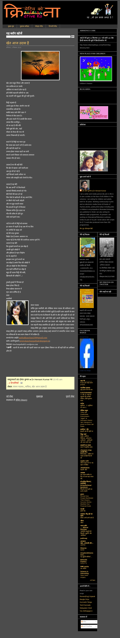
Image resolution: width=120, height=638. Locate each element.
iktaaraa (83, 548)
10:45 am (57, 379)
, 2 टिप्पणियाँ (13, 383)
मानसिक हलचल (85, 388)
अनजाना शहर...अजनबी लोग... (86, 542)
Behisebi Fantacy (83, 561)
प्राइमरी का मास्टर (85, 445)
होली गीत (82, 511)
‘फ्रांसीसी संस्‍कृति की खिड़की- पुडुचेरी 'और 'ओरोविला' (86, 533)
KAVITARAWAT (86, 393)
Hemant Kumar (84, 337)
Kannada (87, 605)
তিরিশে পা (83, 563)
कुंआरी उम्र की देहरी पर (86, 431)
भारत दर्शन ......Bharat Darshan (84, 527)
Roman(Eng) (84, 596)
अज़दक (82, 473)
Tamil (82, 605)
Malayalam (84, 608)
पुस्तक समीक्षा (24, 26)
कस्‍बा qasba (84, 566)
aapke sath (84, 461)
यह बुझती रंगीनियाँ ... (86, 557)
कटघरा (82, 550)
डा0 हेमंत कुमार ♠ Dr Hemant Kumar (94, 191)
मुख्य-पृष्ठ (11, 26)
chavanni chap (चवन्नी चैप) (86, 451)
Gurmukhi (83, 602)
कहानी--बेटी (83, 470)
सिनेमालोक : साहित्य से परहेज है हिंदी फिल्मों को (86, 456)
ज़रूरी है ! (83, 545)
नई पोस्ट (9, 396)
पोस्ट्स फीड (39, 26)
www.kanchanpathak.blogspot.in (34, 341)
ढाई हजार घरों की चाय (86, 390)
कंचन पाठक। (18, 386)
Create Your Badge (85, 370)
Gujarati (92, 596)
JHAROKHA (85, 468)
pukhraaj (83, 538)
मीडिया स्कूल (84, 410)
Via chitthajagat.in (86, 611)
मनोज (82, 403)
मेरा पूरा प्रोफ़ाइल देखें (86, 228)
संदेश (83, 622)
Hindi (90, 608)
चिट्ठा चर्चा (83, 434)
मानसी (82, 509)
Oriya (87, 599)
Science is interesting (84, 572)
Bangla (82, 599)
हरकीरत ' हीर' (84, 429)
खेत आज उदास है (17, 43)
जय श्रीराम (83, 568)
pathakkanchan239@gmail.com (33, 337)
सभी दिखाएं (92, 580)
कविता (28, 386)
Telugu (89, 602)
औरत (82, 521)
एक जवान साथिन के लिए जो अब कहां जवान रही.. (86, 476)
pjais (82, 494)
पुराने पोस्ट (70, 396)
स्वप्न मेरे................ (86, 381)
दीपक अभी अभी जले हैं (87, 518)
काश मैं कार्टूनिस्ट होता (86, 447)
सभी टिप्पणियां (86, 626)
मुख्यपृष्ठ (39, 396)
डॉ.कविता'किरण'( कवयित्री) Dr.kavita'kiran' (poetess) (86, 484)
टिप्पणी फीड (53, 26)
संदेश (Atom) (21, 400)
